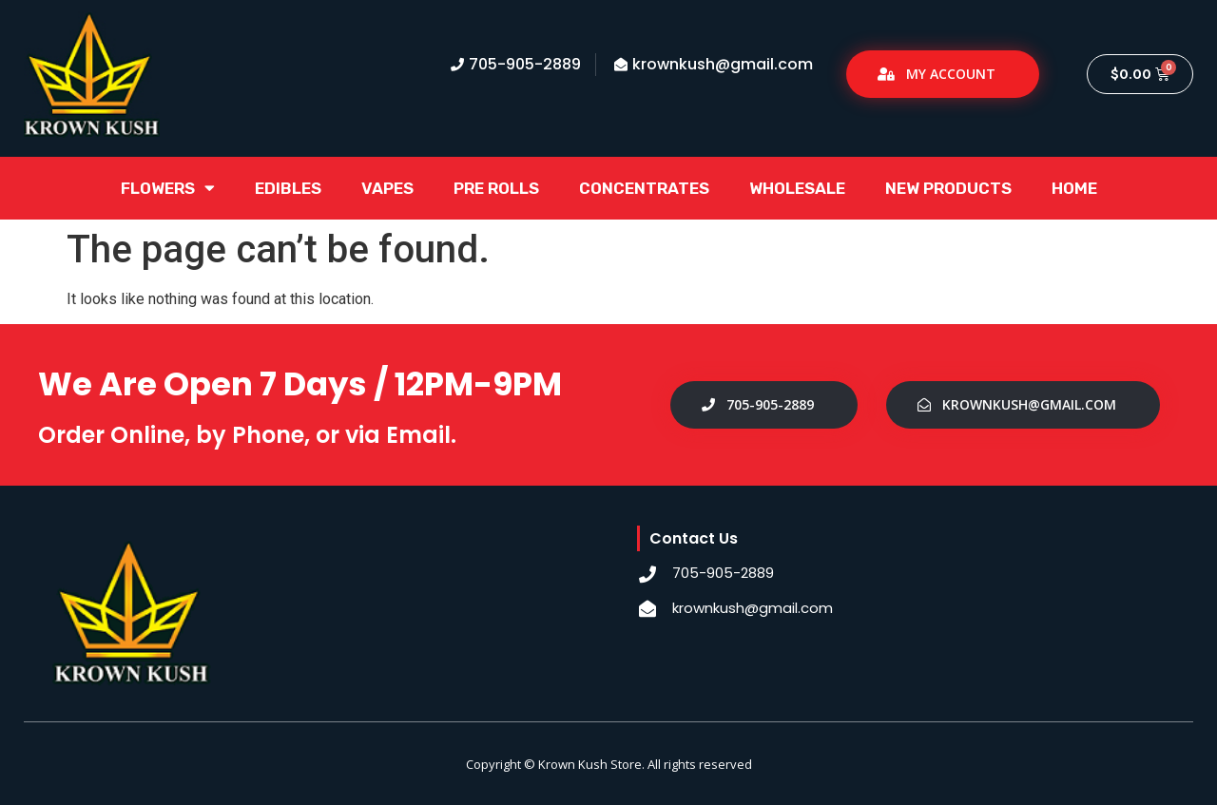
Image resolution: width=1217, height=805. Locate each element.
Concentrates (644, 188)
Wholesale (797, 188)
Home (1074, 188)
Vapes (387, 188)
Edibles (288, 188)
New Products (948, 188)
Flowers (168, 187)
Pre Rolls (496, 188)
